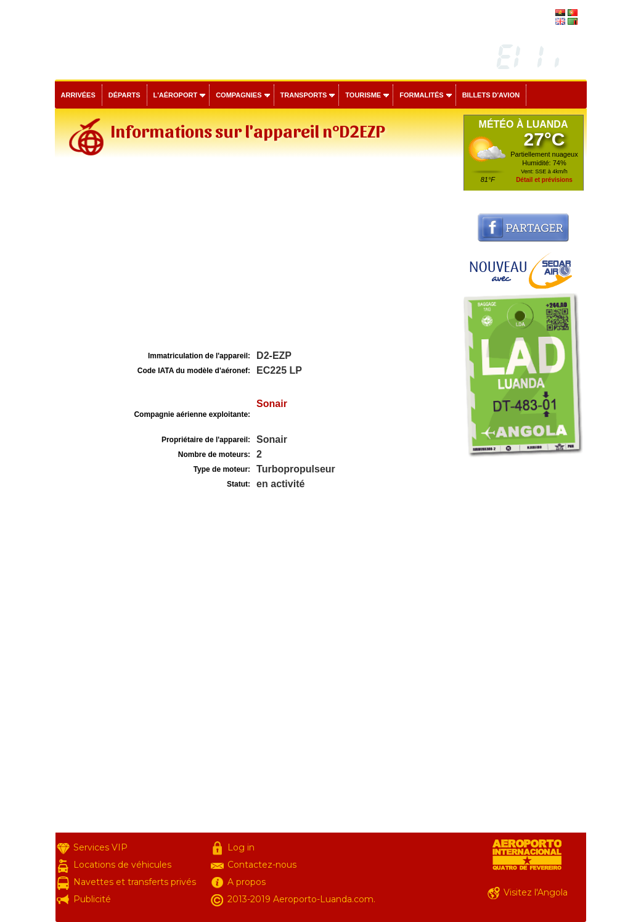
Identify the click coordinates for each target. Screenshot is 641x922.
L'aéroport (175, 95)
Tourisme (363, 95)
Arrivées (78, 95)
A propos (246, 881)
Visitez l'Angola (536, 892)
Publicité (92, 899)
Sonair (271, 403)
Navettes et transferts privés (134, 881)
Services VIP (100, 847)
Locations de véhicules (122, 864)
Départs (124, 95)
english (542, 22)
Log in (241, 847)
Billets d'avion (491, 95)
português (537, 13)
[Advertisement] (257, 255)
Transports (303, 95)
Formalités (421, 95)
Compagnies (238, 95)
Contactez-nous (261, 864)
